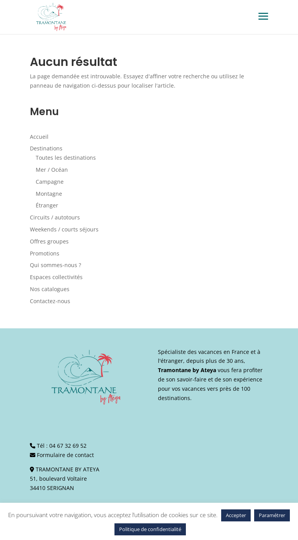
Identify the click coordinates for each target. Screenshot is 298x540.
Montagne (49, 193)
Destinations (46, 148)
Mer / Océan (52, 169)
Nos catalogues (49, 289)
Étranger (47, 205)
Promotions (44, 253)
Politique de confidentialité (150, 529)
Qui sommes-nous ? (55, 265)
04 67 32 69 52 (68, 445)
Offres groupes (49, 241)
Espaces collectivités (56, 277)
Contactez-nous (50, 301)
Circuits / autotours (55, 217)
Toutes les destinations (66, 157)
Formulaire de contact (65, 455)
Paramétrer (272, 515)
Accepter (236, 515)
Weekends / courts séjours (64, 229)
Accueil (39, 136)
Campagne (50, 181)
